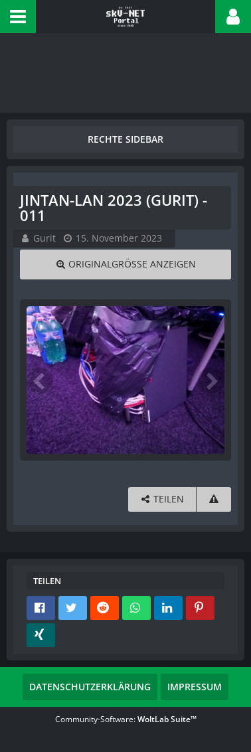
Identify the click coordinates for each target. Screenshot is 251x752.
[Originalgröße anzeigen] (125, 264)
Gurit (44, 238)
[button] (18, 16)
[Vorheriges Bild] (40, 380)
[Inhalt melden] (214, 499)
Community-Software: (126, 719)
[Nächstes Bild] (211, 380)
